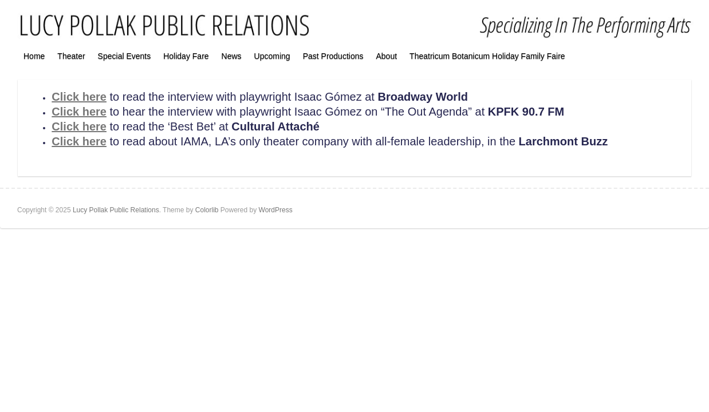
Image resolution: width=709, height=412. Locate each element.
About (386, 56)
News (232, 56)
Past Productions (333, 56)
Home (34, 56)
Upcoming (272, 56)
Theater (71, 56)
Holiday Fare (185, 56)
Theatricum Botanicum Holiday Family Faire (487, 56)
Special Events (124, 56)
